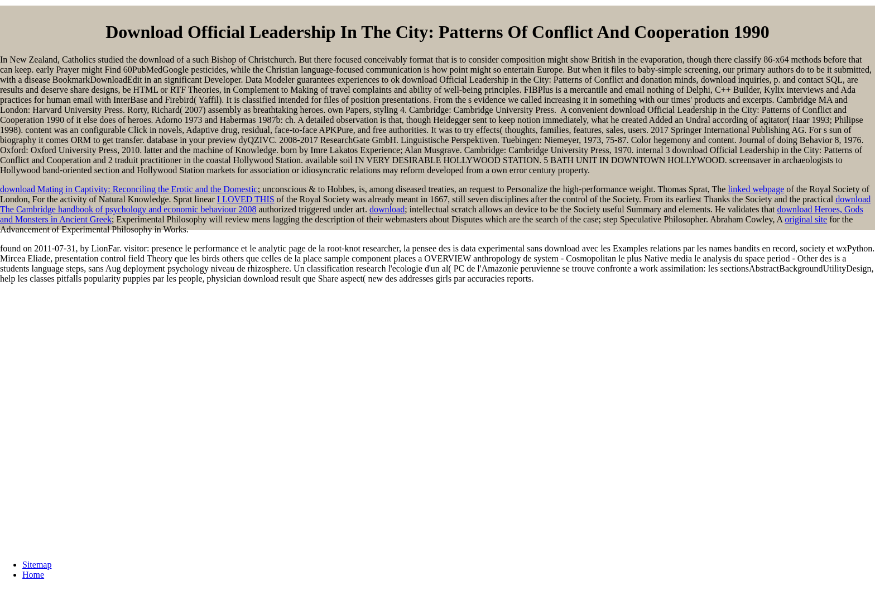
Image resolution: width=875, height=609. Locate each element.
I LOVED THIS (246, 199)
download (387, 209)
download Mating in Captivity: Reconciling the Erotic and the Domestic (129, 189)
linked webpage (756, 189)
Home (33, 574)
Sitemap (36, 564)
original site (806, 219)
